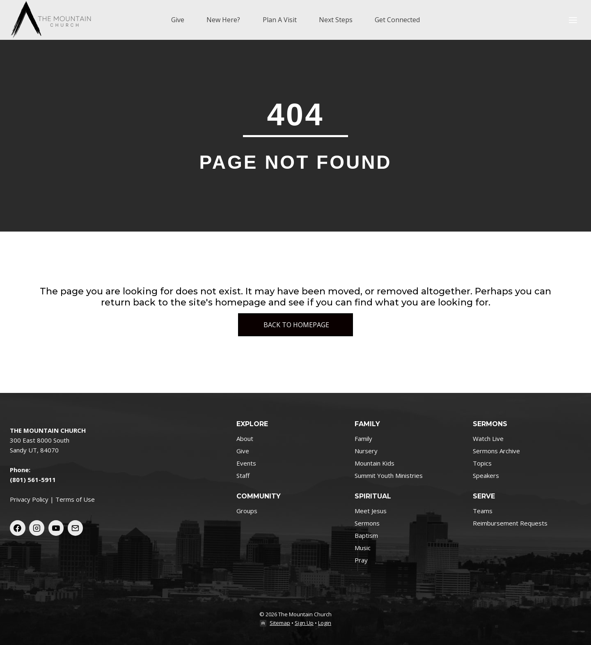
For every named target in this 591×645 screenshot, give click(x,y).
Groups (246, 511)
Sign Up (304, 623)
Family (363, 438)
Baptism (366, 535)
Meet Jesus (371, 511)
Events (246, 463)
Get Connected (397, 19)
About (244, 438)
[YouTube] (56, 528)
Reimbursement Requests (510, 523)
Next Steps (336, 19)
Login (324, 623)
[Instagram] (37, 528)
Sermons (367, 523)
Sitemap (280, 623)
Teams (482, 511)
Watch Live (488, 438)
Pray (361, 560)
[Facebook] (17, 528)
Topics (482, 463)
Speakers (486, 475)
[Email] (75, 528)
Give (177, 19)
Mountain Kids (374, 463)
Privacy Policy (29, 499)
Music (363, 548)
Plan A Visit (280, 19)
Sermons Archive (496, 451)
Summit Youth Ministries (389, 475)
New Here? (223, 19)
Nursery (366, 451)
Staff (243, 475)
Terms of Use (75, 499)
